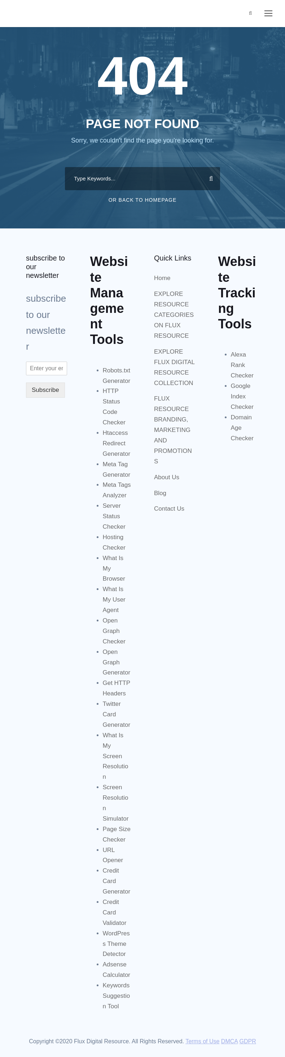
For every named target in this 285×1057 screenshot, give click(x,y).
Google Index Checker (242, 396)
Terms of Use (202, 1041)
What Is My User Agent (114, 599)
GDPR (248, 1041)
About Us (166, 477)
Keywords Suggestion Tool (116, 996)
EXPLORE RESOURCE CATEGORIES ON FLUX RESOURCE (174, 315)
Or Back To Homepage (143, 200)
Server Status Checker (114, 516)
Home (162, 278)
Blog (160, 493)
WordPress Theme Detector (116, 944)
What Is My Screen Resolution (115, 756)
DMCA (229, 1041)
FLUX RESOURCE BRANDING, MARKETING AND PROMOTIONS (173, 429)
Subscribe (45, 389)
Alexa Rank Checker (242, 365)
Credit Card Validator (115, 912)
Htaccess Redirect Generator (117, 443)
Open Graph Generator (117, 662)
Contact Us (169, 508)
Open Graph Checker (114, 631)
